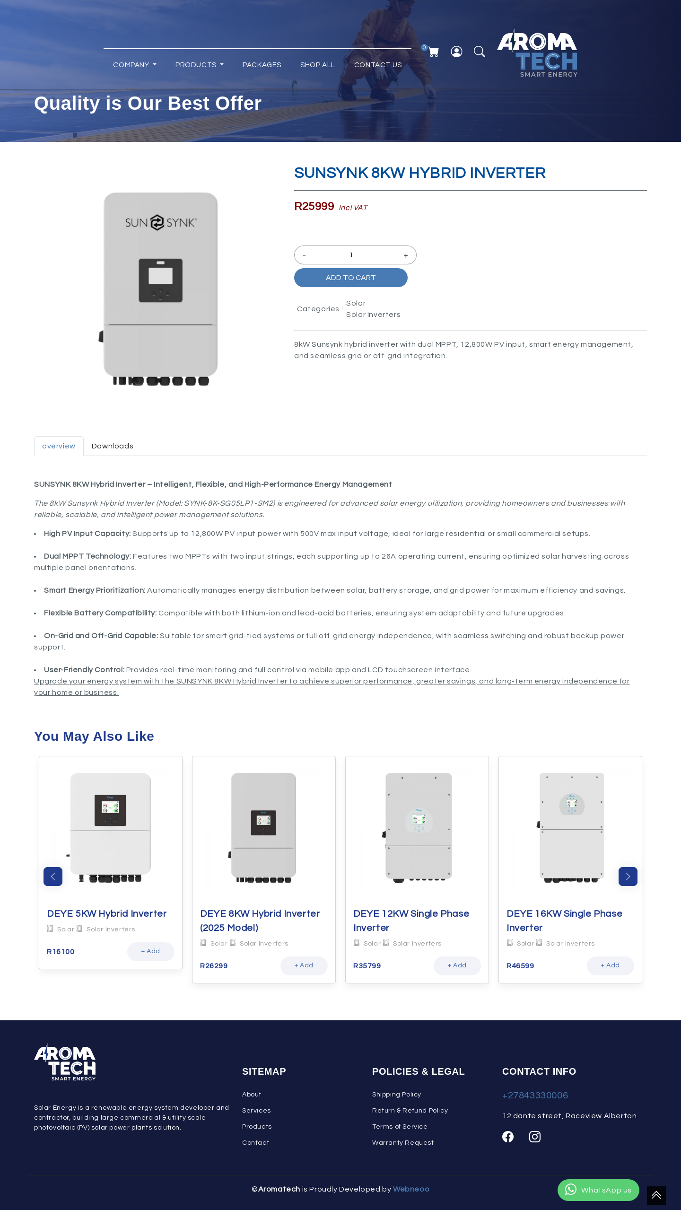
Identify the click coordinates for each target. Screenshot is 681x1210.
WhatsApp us (598, 1190)
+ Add (150, 951)
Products (196, 60)
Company (132, 60)
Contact (255, 1143)
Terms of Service (400, 1126)
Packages (262, 60)
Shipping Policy (396, 1094)
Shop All (317, 60)
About (252, 1094)
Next (628, 876)
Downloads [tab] (112, 446)
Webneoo (411, 1189)
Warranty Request (403, 1143)
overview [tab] (59, 446)
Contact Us (378, 60)
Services (256, 1110)
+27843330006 (535, 1095)
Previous (53, 876)
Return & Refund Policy (410, 1110)
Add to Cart (351, 277)
